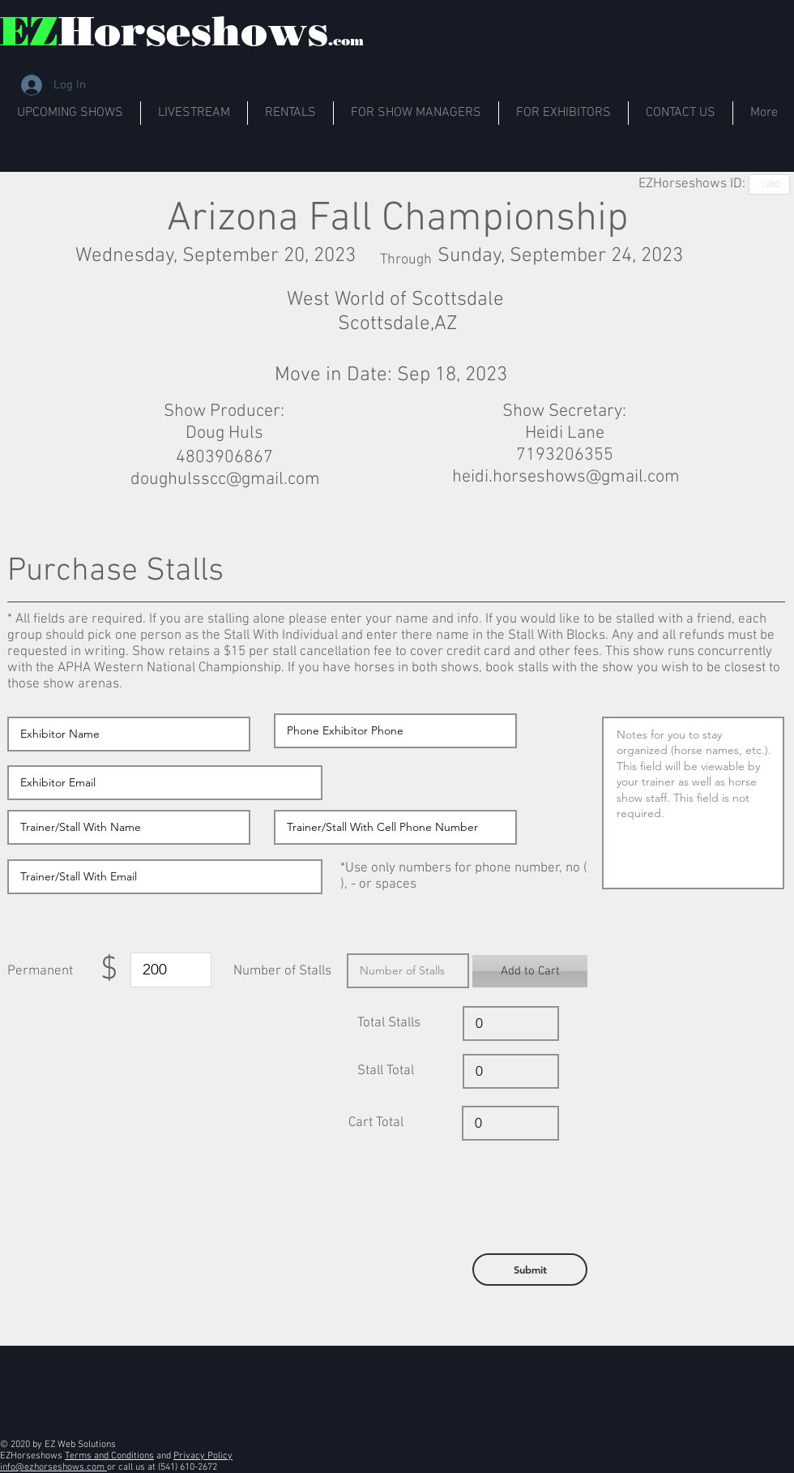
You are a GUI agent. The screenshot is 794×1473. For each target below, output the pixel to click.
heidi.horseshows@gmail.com (566, 477)
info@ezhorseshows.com (53, 1467)
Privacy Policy (203, 1456)
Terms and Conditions (109, 1456)
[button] (529, 971)
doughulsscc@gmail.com (225, 479)
